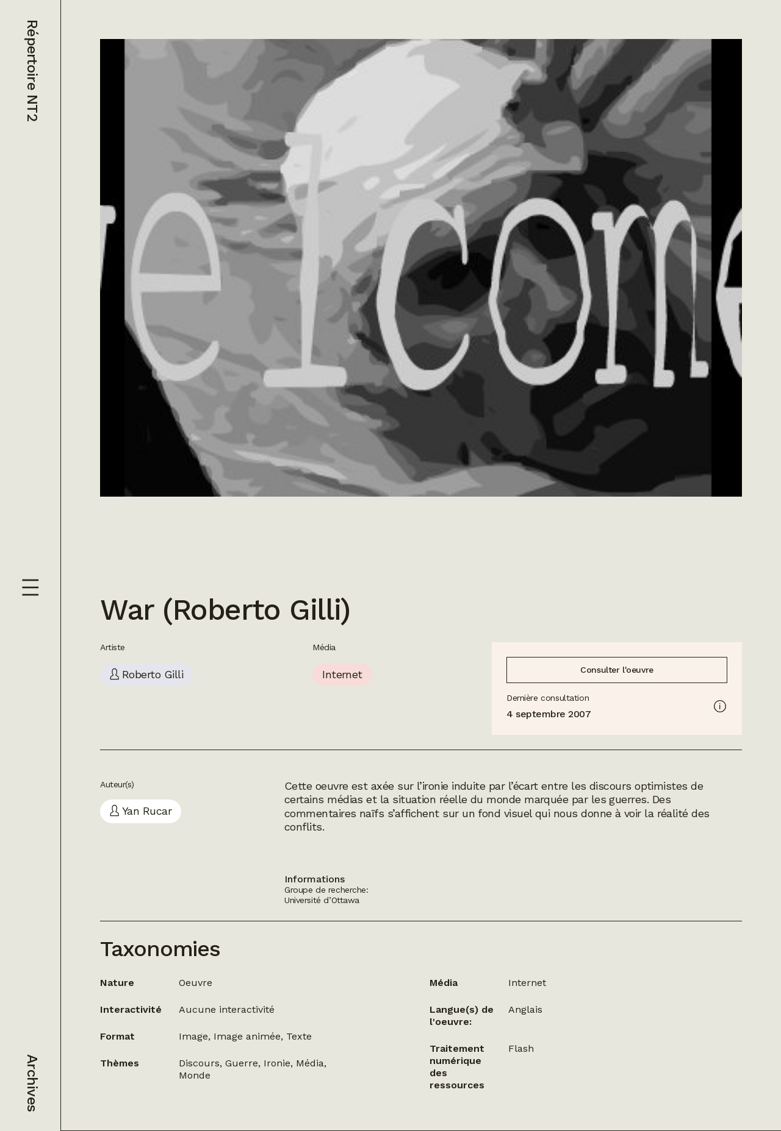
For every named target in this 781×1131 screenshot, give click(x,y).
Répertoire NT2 (32, 70)
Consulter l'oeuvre (616, 670)
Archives (32, 1083)
